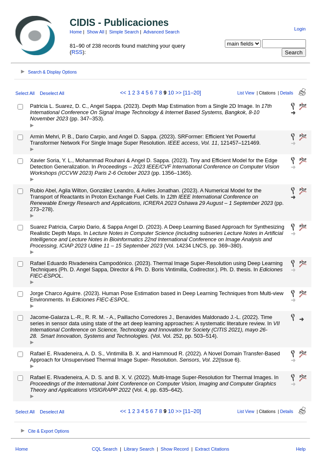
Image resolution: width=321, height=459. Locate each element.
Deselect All (52, 93)
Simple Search (124, 31)
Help (301, 448)
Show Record (174, 448)
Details (286, 93)
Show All (95, 31)
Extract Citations (212, 448)
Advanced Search (161, 31)
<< (123, 92)
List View (246, 93)
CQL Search (104, 448)
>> (179, 92)
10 (171, 92)
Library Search (139, 448)
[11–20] (192, 92)
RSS (76, 52)
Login (300, 28)
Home (76, 31)
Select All (25, 93)
